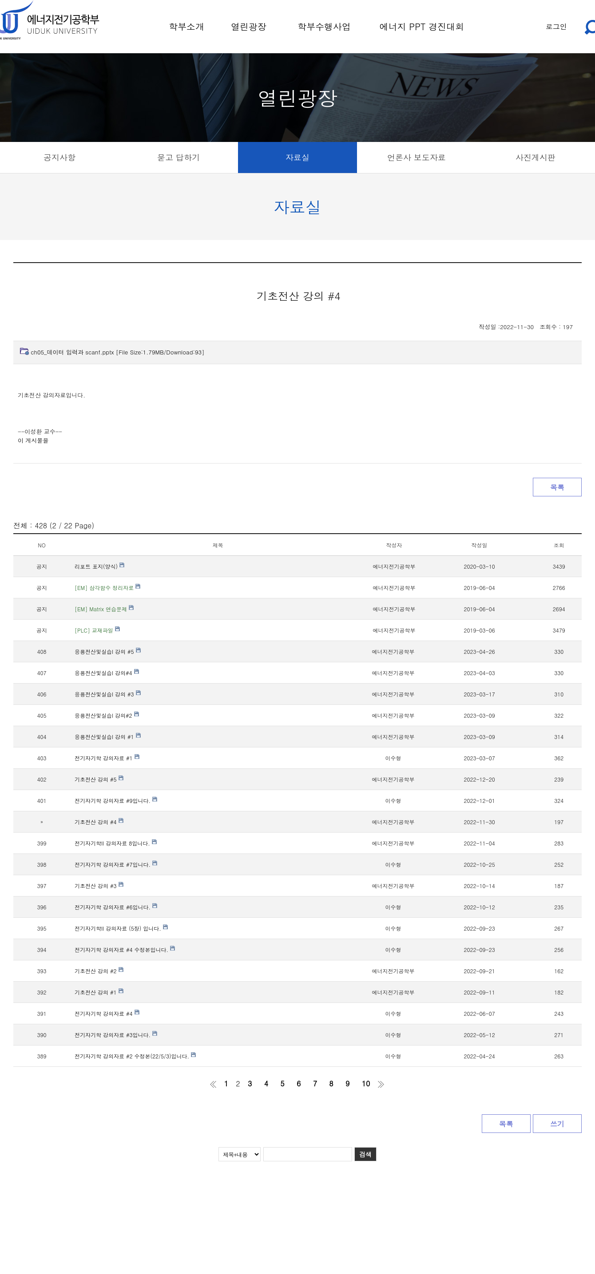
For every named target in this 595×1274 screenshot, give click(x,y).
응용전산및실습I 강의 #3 (108, 694)
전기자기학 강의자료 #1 (107, 758)
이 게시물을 (33, 440)
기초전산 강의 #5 (99, 779)
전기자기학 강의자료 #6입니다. (116, 907)
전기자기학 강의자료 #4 (107, 1013)
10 (366, 1083)
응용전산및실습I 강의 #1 (108, 736)
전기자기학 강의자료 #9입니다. (116, 800)
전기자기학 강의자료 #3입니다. (116, 1034)
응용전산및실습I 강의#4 (107, 672)
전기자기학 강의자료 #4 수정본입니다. (125, 949)
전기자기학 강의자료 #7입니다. (116, 864)
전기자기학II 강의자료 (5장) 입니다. (121, 928)
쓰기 (557, 1124)
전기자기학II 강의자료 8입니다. (116, 843)
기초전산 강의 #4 (99, 822)
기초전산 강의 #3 (99, 885)
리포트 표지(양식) (99, 566)
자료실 (297, 157)
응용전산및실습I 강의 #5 (108, 651)
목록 (557, 487)
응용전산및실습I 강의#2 (107, 715)
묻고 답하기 (178, 157)
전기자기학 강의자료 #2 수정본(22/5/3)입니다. (135, 1056)
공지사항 (59, 157)
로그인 (556, 26)
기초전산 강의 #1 (99, 992)
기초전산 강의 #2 (99, 971)
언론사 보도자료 (416, 157)
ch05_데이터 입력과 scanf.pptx (117, 352)
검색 (365, 1154)
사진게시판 (535, 157)
